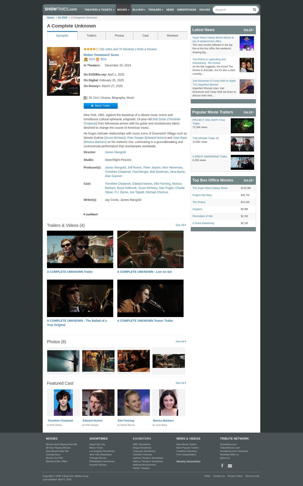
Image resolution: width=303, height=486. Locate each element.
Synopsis (62, 35)
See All (181, 224)
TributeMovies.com (230, 447)
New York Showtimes (100, 454)
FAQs (207, 476)
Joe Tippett (137, 192)
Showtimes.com (228, 444)
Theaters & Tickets (99, 9)
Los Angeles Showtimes (102, 451)
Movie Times (96, 447)
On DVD (62, 17)
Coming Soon (53, 454)
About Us (225, 458)
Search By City (97, 444)
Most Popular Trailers (187, 447)
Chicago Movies (97, 458)
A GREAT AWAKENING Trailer (210, 156)
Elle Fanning (162, 183)
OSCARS (204, 9)
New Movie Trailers (186, 444)
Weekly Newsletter (188, 461)
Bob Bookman (159, 171)
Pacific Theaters (141, 468)
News (170, 9)
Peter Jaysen (152, 167)
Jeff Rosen (134, 167)
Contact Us (219, 476)
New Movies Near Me (57, 451)
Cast (145, 35)
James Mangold (115, 152)
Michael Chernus (157, 192)
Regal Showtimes (142, 447)
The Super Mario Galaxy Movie (210, 188)
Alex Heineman (172, 167)
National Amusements (144, 464)
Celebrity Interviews (186, 451)
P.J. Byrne (121, 192)
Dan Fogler (166, 188)
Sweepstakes (186, 9)
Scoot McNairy (115, 137)
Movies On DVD (54, 458)
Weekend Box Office (57, 461)
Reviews (172, 35)
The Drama (199, 202)
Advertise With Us (229, 454)
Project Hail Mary (202, 195)
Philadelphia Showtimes (102, 461)
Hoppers (197, 209)
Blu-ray (139, 9)
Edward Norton (155, 137)
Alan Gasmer (113, 176)
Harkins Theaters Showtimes (148, 458)
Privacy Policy (235, 476)
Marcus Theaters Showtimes (148, 461)
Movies (123, 9)
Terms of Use (252, 476)
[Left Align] (254, 10)
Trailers (156, 9)
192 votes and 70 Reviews (109, 49)
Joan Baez (180, 137)
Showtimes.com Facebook (234, 451)
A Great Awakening (203, 223)
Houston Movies (97, 464)
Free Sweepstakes (186, 454)
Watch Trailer (100, 105)
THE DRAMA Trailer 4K (206, 138)
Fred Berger (140, 171)
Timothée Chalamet (118, 171)
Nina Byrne (177, 171)
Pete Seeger (135, 137)
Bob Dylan (159, 119)
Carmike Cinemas (142, 454)
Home (50, 17)
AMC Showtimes (142, 444)
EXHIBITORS (142, 438)
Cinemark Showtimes (144, 451)
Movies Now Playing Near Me (61, 444)
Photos (119, 35)
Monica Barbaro (95, 142)
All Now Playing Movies (58, 447)
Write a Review (147, 49)
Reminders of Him (203, 216)
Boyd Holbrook (127, 188)
